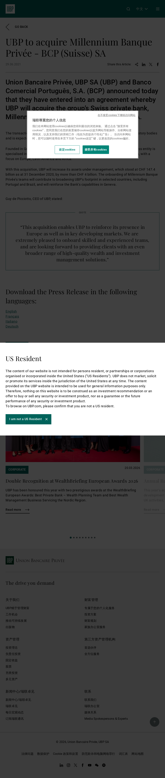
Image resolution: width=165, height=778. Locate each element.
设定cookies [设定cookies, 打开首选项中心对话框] (67, 149)
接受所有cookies (96, 149)
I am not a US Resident (25, 419)
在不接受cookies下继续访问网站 (116, 115)
